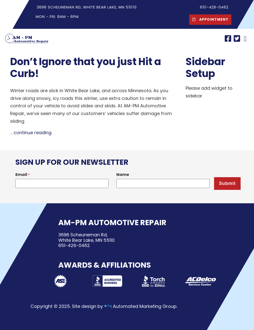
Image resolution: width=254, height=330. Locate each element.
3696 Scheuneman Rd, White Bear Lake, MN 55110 (87, 7)
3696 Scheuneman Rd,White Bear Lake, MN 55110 (86, 237)
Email (22, 174)
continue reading (32, 132)
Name (122, 174)
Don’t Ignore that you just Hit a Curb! (85, 68)
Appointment (209, 19)
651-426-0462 (74, 245)
